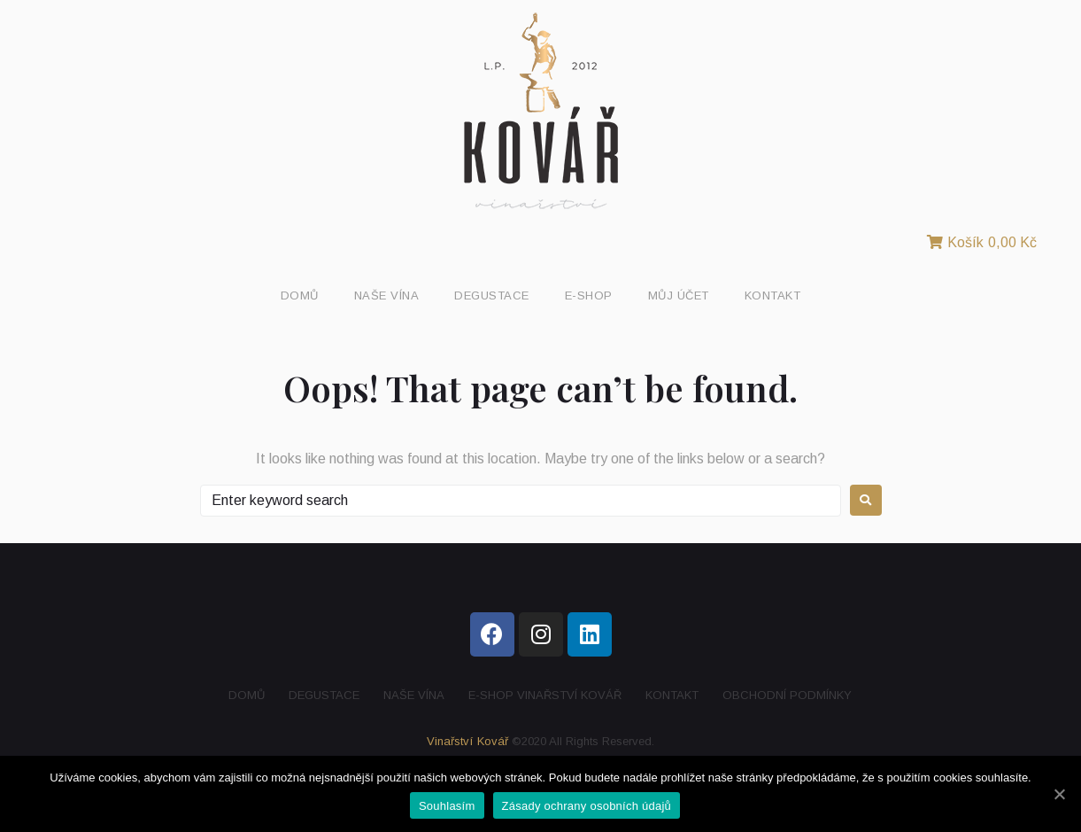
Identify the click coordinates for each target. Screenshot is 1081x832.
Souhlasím (447, 806)
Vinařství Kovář (467, 741)
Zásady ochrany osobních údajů (587, 806)
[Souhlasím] (1059, 794)
